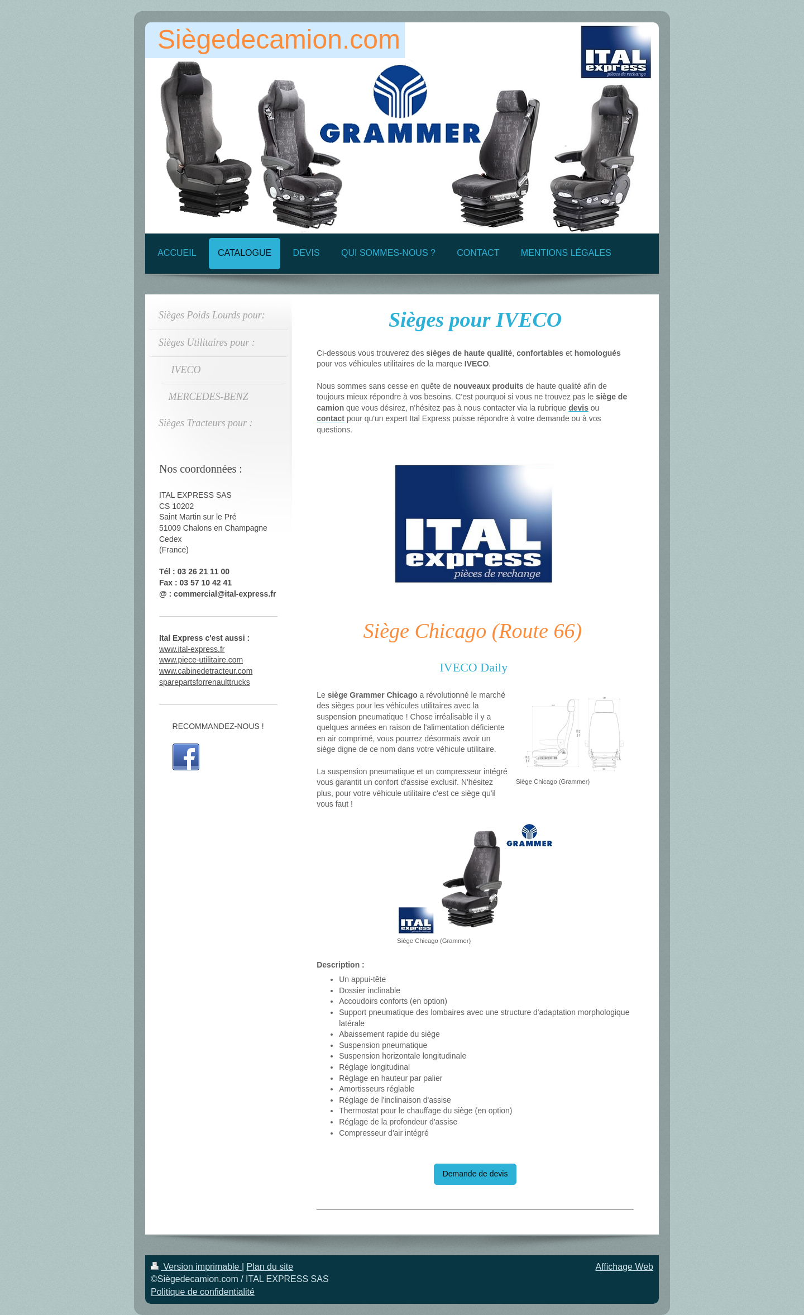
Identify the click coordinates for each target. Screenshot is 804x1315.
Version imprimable (196, 1266)
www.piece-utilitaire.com (201, 659)
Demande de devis (475, 1173)
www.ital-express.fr (191, 649)
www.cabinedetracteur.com (205, 670)
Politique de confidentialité (203, 1292)
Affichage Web (624, 1266)
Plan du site (270, 1266)
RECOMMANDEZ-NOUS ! (218, 726)
